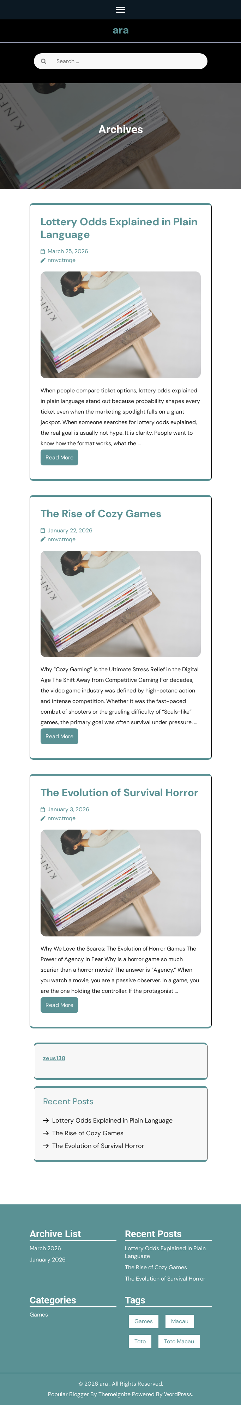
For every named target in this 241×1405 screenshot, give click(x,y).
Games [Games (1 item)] (143, 1321)
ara (121, 30)
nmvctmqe (62, 260)
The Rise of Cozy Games (101, 513)
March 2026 (45, 1248)
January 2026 (48, 1259)
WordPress (178, 1394)
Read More (59, 457)
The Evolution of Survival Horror (119, 792)
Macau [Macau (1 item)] (179, 1321)
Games (39, 1314)
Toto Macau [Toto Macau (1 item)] (179, 1341)
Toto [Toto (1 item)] (140, 1341)
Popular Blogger (68, 1394)
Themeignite (114, 1394)
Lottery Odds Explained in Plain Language (119, 228)
